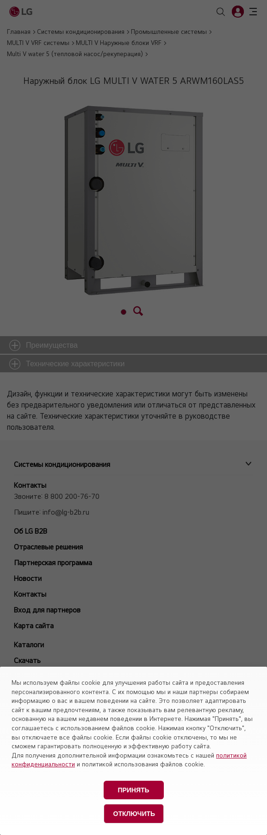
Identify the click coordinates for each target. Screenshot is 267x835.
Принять (133, 790)
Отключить (134, 813)
